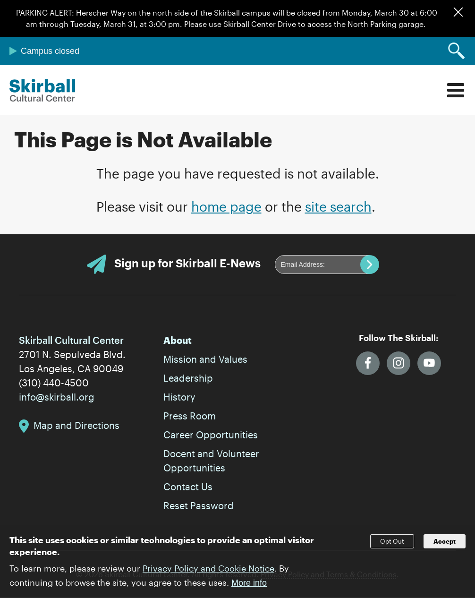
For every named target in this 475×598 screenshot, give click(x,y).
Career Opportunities (210, 434)
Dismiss (458, 12)
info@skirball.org (56, 396)
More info (249, 587)
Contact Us (187, 486)
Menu (456, 90)
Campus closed (50, 51)
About (177, 340)
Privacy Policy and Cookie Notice (208, 573)
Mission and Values (205, 359)
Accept (444, 546)
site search (338, 206)
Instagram (398, 363)
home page (226, 206)
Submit (369, 264)
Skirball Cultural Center (42, 90)
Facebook (368, 363)
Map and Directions (76, 425)
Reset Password (198, 505)
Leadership (188, 378)
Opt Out (392, 546)
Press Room (189, 415)
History (179, 396)
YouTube (429, 363)
